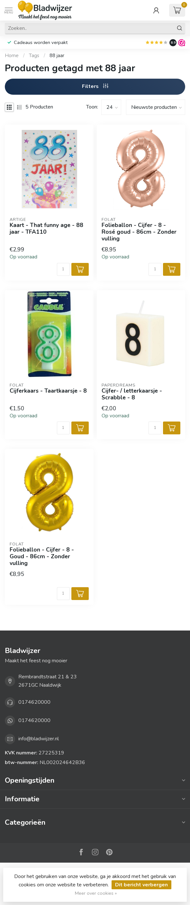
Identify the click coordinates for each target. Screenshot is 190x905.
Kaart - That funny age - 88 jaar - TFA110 (46, 228)
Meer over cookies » (96, 893)
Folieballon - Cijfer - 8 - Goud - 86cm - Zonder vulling (42, 556)
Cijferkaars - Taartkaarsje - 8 (48, 390)
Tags (34, 55)
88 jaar (57, 55)
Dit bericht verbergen (141, 884)
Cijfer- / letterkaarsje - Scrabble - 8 (132, 394)
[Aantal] (63, 269)
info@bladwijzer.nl (38, 738)
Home (12, 55)
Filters (95, 86)
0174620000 (34, 702)
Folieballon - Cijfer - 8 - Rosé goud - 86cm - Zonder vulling (139, 232)
